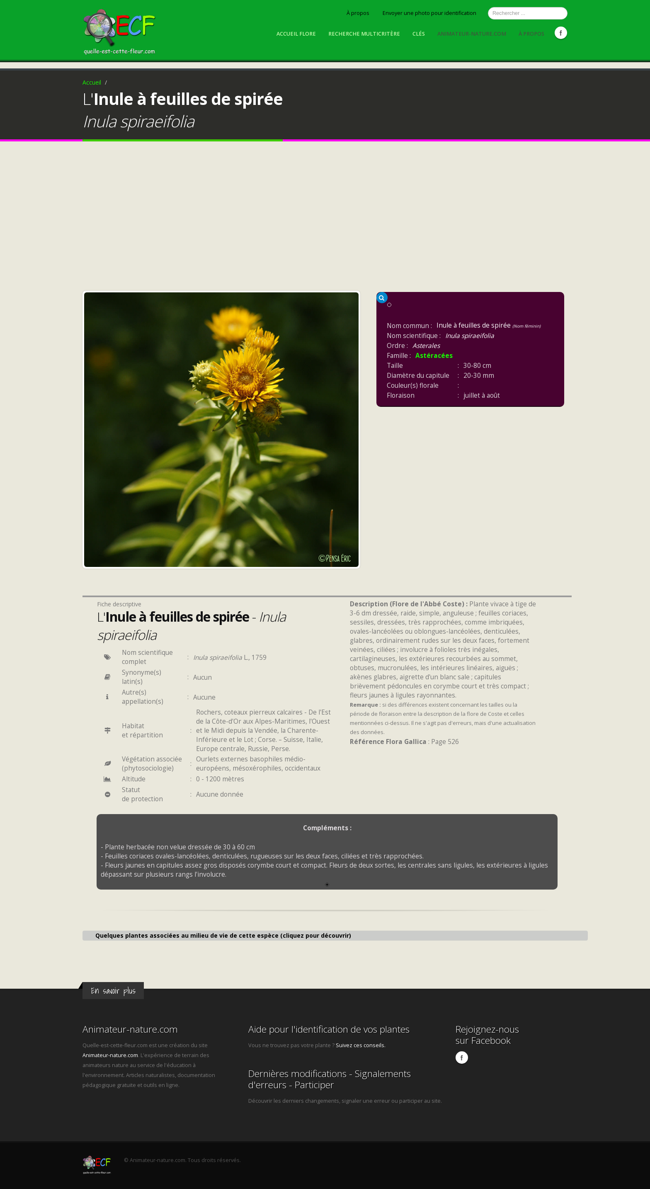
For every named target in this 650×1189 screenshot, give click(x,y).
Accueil (91, 82)
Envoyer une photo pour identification (429, 13)
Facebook (561, 33)
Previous (92, 427)
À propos (358, 13)
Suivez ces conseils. (361, 1045)
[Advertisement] (325, 218)
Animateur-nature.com (471, 33)
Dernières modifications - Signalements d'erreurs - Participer (329, 1079)
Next (350, 427)
